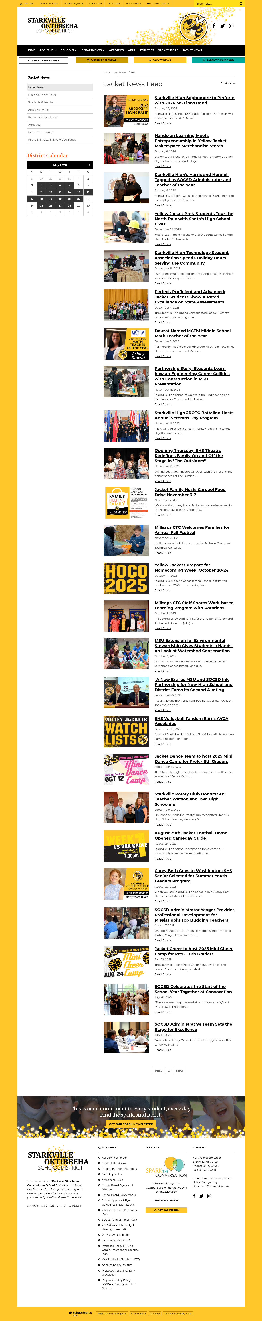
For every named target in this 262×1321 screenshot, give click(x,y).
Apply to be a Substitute (117, 1265)
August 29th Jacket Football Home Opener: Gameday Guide (191, 835)
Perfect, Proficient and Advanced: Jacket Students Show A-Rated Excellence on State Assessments (190, 297)
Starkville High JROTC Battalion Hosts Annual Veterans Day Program (194, 415)
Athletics (34, 124)
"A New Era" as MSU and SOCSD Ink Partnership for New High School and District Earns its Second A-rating (194, 684)
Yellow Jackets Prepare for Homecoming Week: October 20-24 (192, 568)
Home (107, 72)
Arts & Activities (38, 109)
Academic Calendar (114, 1157)
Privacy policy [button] (138, 1313)
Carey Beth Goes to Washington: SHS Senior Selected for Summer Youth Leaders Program (193, 876)
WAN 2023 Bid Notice (115, 1234)
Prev (158, 1070)
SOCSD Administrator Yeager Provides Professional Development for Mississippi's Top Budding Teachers (195, 915)
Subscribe (229, 82)
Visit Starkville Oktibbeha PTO (121, 1259)
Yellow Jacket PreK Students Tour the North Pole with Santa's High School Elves (194, 219)
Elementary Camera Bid (117, 1240)
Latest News (36, 87)
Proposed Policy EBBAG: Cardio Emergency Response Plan (120, 1250)
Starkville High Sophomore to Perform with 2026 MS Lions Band (195, 100)
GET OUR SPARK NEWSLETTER (131, 1124)
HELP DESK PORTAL (158, 3)
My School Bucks (112, 1180)
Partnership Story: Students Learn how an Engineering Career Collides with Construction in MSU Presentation (192, 376)
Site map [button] (155, 1313)
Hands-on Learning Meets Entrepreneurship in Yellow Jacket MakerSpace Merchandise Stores (191, 140)
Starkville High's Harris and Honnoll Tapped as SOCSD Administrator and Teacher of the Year (193, 179)
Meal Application (112, 1174)
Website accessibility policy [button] (112, 1313)
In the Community (40, 132)
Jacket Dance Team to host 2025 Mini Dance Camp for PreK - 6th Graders (193, 759)
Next (179, 1070)
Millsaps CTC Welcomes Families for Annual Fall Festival (192, 530)
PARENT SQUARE (74, 3)
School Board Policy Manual (119, 1195)
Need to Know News (42, 95)
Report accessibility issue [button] (177, 1313)
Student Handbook (114, 1163)
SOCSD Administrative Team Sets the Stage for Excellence (193, 1027)
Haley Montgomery (205, 1182)
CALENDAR (95, 3)
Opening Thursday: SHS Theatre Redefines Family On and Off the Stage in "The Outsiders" (189, 455)
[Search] (241, 3)
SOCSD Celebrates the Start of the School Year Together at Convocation (193, 989)
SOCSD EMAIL (133, 3)
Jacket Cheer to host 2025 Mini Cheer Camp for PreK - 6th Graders (194, 951)
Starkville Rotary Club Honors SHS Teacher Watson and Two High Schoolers (190, 799)
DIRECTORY (113, 3)
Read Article (163, 123)
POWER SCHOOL (49, 3)
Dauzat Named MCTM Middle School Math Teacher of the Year (193, 333)
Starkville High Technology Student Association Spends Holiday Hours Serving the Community (192, 257)
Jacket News (121, 72)
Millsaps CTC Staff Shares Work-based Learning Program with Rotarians (194, 605)
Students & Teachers (42, 102)
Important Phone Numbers (119, 1168)
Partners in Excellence (43, 117)
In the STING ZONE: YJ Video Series (52, 139)
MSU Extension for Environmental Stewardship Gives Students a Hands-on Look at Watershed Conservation (194, 645)
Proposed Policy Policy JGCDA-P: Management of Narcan (118, 1284)
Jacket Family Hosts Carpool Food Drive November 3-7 (190, 492)
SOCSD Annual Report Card (119, 1219)
